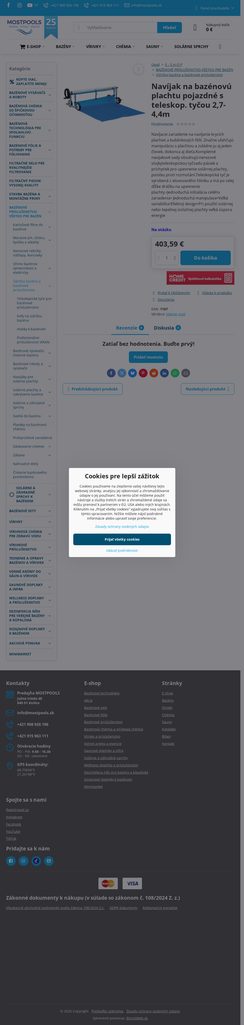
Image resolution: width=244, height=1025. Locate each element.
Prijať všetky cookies (122, 539)
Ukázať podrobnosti (122, 550)
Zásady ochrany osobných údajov (122, 526)
